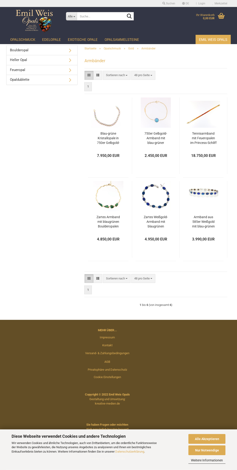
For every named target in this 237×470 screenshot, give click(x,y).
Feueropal (17, 70)
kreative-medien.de (107, 403)
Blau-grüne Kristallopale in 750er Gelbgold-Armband (108, 138)
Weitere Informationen (207, 460)
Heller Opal (18, 60)
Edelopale (51, 40)
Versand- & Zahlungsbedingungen (107, 353)
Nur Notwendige (207, 450)
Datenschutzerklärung (129, 451)
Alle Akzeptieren (207, 439)
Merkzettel (219, 3)
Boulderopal (19, 50)
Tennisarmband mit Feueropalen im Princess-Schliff (203, 138)
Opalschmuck (22, 40)
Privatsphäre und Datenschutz (107, 369)
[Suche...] (71, 16)
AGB (107, 361)
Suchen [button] (168, 3)
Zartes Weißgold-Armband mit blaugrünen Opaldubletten (156, 222)
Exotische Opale (83, 40)
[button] (186, 3)
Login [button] (200, 3)
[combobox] (117, 75)
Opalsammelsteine (122, 40)
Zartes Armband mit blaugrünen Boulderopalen (108, 221)
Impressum (107, 337)
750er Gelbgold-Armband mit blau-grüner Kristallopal (155, 138)
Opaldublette (19, 80)
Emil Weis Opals (213, 40)
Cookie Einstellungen (107, 377)
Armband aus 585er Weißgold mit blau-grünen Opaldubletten (203, 222)
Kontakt (107, 345)
